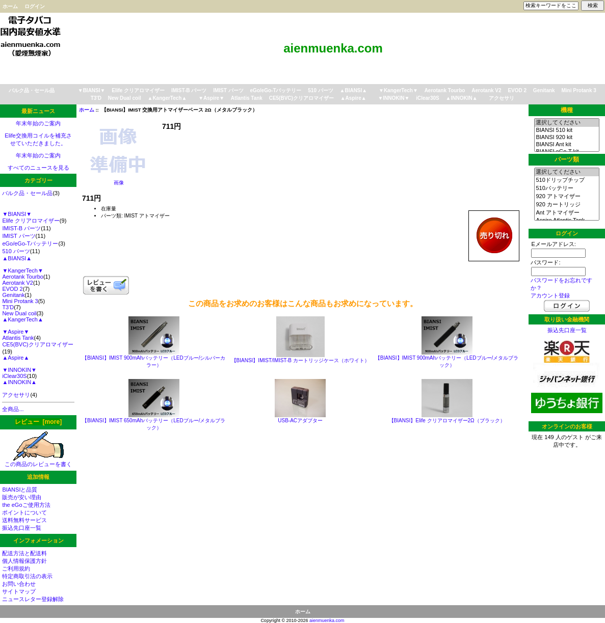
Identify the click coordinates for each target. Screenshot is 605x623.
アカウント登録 (550, 295)
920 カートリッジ (566, 205)
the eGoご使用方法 (26, 505)
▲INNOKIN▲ (462, 98)
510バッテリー (566, 188)
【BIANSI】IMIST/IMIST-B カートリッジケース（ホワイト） (300, 360)
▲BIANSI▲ (353, 90)
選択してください (566, 123)
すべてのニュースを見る (38, 168)
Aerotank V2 (486, 90)
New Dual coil (124, 98)
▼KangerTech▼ (398, 90)
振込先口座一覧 (21, 528)
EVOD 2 (517, 90)
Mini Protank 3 (578, 90)
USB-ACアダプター (300, 420)
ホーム (10, 6)
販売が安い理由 (21, 497)
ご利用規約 (16, 568)
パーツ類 (567, 159)
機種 (567, 110)
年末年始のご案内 (38, 123)
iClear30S (427, 98)
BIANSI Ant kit (566, 144)
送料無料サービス (24, 520)
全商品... (12, 409)
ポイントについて (24, 512)
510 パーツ (320, 90)
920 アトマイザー (566, 197)
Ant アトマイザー (566, 213)
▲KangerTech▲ (167, 98)
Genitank (544, 90)
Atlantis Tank (246, 98)
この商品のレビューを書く (38, 461)
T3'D (96, 98)
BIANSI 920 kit (566, 137)
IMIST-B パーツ (188, 90)
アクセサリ (501, 98)
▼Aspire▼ (211, 98)
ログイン (34, 6)
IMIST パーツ (228, 90)
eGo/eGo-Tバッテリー (275, 90)
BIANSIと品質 (19, 489)
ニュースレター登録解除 (33, 599)
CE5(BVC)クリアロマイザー (301, 98)
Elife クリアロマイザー (138, 90)
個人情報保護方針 (24, 561)
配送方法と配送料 (24, 553)
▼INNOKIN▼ (393, 98)
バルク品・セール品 (32, 90)
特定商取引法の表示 (27, 576)
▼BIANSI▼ (92, 90)
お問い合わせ (19, 584)
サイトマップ (19, 591)
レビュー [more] (38, 421)
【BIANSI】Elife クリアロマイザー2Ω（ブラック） (447, 420)
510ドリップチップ (566, 180)
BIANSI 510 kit (566, 130)
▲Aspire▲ (353, 98)
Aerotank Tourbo (445, 90)
